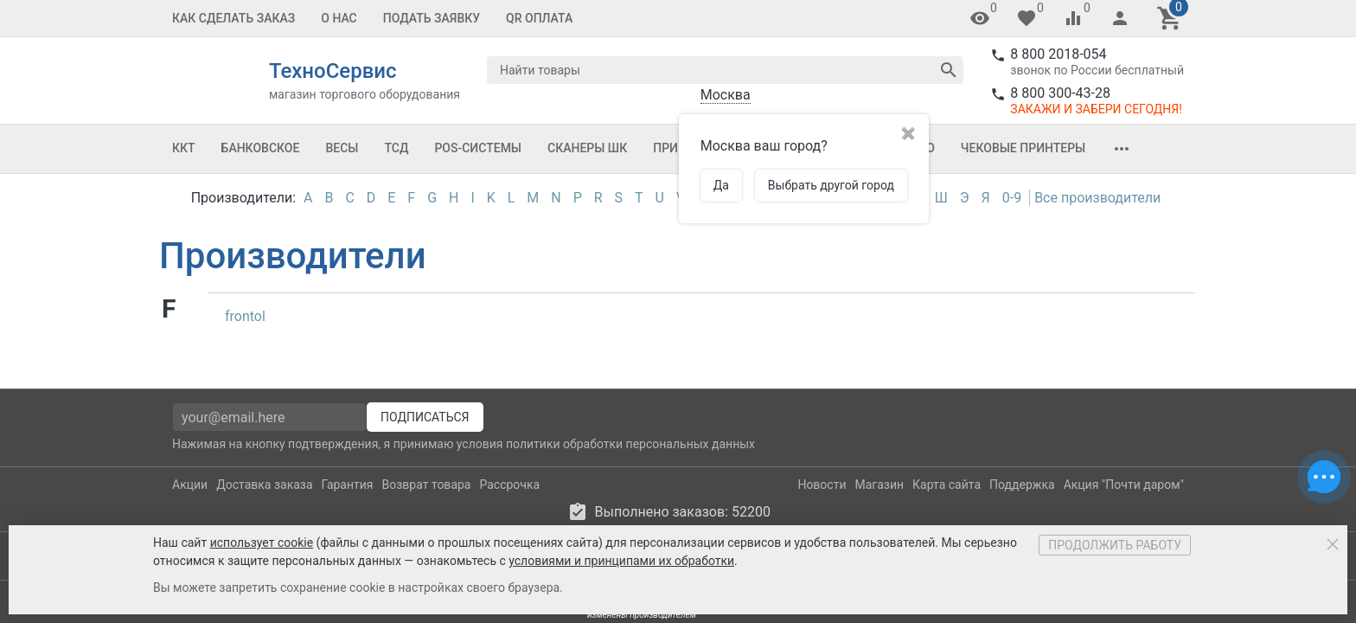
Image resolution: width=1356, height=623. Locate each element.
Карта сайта (946, 504)
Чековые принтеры (1023, 148)
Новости (821, 504)
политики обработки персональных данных (630, 464)
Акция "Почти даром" (1124, 504)
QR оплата (539, 18)
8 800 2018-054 (1058, 54)
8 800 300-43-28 (1060, 93)
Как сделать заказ (233, 18)
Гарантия (348, 504)
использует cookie (261, 542)
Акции (190, 504)
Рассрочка (509, 504)
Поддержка (1022, 504)
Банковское (260, 148)
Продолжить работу (1114, 545)
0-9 (1011, 197)
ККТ (183, 148)
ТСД (396, 148)
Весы (341, 148)
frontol (245, 316)
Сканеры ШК (587, 148)
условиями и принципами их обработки (621, 561)
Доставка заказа (264, 504)
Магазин (880, 504)
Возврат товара (426, 504)
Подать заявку (431, 18)
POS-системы (477, 148)
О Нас (339, 18)
